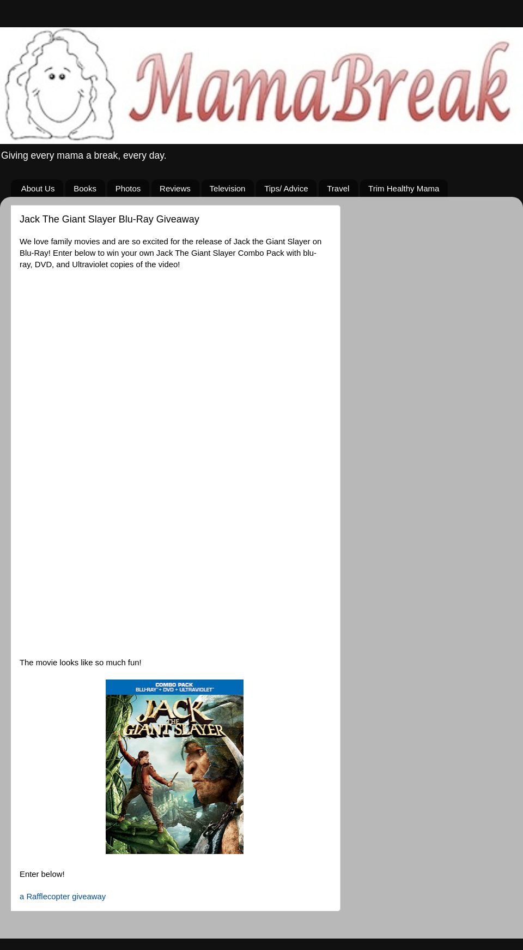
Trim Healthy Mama (403, 188)
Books (85, 188)
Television (228, 188)
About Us (38, 188)
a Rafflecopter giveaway (63, 896)
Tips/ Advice (286, 188)
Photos (128, 188)
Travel (338, 188)
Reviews (175, 188)
